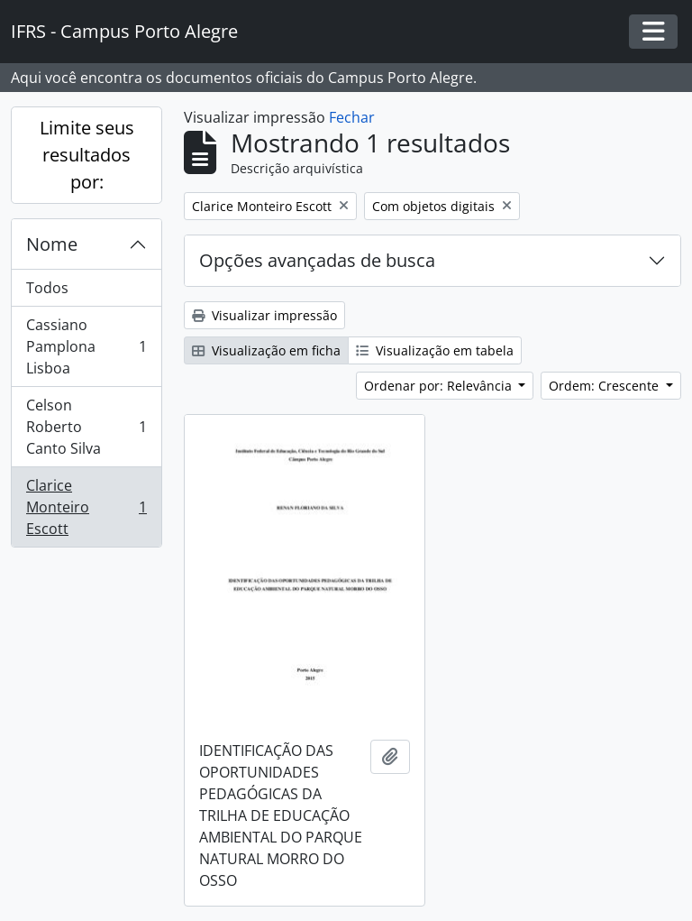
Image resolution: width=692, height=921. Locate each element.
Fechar (352, 117)
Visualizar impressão (264, 315)
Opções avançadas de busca (317, 260)
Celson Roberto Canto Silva (86, 426)
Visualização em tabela (435, 350)
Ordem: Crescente (605, 385)
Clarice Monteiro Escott (86, 507)
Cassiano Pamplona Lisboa (86, 346)
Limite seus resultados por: (87, 154)
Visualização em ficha (266, 350)
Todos (47, 288)
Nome (51, 244)
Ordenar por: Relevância (439, 385)
